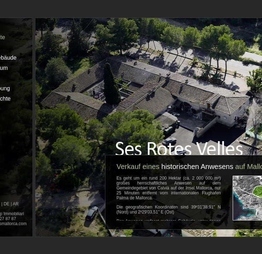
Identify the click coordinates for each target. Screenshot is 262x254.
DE (7, 203)
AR (16, 203)
